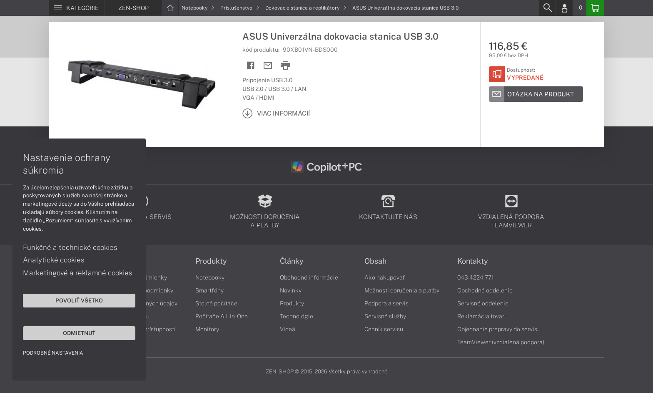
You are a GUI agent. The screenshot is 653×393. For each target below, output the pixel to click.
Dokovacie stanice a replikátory (305, 8)
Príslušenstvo (239, 8)
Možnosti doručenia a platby (401, 290)
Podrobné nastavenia (53, 353)
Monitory (207, 329)
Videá (287, 329)
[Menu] (77, 8)
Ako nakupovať (384, 277)
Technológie (296, 316)
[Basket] (595, 8)
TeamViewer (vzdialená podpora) (500, 342)
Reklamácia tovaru (482, 316)
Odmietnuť (79, 333)
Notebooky (198, 8)
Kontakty (472, 261)
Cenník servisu (383, 329)
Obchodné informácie (309, 277)
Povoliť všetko (79, 300)
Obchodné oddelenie (485, 290)
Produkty (211, 261)
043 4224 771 (475, 277)
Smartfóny (209, 290)
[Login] (564, 8)
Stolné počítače (216, 303)
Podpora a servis (386, 303)
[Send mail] (268, 66)
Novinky (291, 290)
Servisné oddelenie (482, 303)
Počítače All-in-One (221, 316)
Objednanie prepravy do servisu (499, 329)
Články (292, 261)
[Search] (547, 8)
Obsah (375, 261)
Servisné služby (385, 316)
